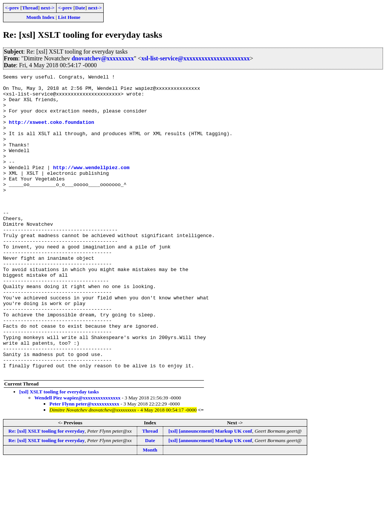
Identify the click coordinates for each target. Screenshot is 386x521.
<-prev (12, 8)
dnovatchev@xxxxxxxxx (103, 58)
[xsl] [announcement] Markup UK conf (210, 491)
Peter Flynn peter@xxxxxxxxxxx (84, 464)
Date (80, 8)
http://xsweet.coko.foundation (51, 132)
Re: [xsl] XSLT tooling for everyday (46, 491)
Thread (30, 8)
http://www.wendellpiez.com (91, 186)
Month (150, 510)
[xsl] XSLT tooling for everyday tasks (59, 452)
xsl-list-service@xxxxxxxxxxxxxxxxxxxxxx (195, 58)
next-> (47, 8)
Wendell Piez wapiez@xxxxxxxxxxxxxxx (77, 458)
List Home (69, 17)
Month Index (40, 17)
